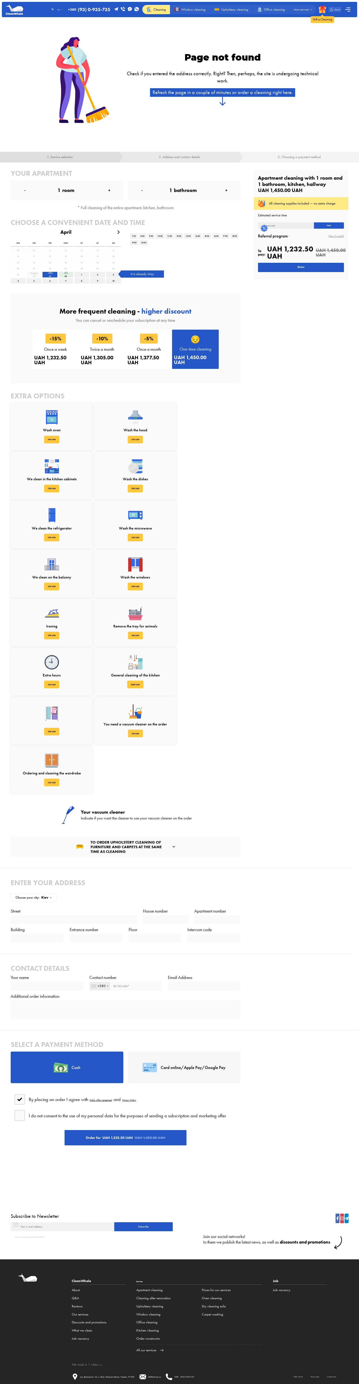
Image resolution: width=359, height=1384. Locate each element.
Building (18, 832)
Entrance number (84, 832)
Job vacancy (80, 1299)
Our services (80, 1275)
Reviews (77, 1267)
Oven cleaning (212, 1259)
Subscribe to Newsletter (35, 1168)
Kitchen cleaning (147, 1291)
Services (142, 1241)
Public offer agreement (110, 1035)
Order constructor (148, 1299)
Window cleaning (148, 1275)
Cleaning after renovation (153, 1259)
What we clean (82, 1291)
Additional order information (35, 915)
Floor (133, 832)
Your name (20, 888)
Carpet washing (212, 1275)
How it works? (336, 241)
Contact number (103, 888)
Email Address (180, 888)
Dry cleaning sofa (214, 1267)
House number (155, 806)
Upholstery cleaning (149, 1267)
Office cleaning (146, 1283)
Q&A (75, 1259)
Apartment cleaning (149, 1251)
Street (15, 806)
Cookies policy (151, 1350)
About (76, 1251)
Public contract (86, 1350)
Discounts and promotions (89, 1283)
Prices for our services (216, 1251)
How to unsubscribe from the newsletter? (42, 1197)
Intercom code (199, 832)
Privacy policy (118, 1350)
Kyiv (102, 1325)
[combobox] (100, 901)
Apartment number (210, 806)
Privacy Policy (154, 1035)
